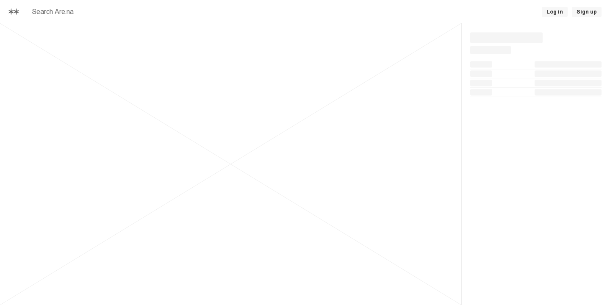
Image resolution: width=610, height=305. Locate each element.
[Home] (14, 11)
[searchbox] (161, 11)
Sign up (587, 12)
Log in (554, 12)
